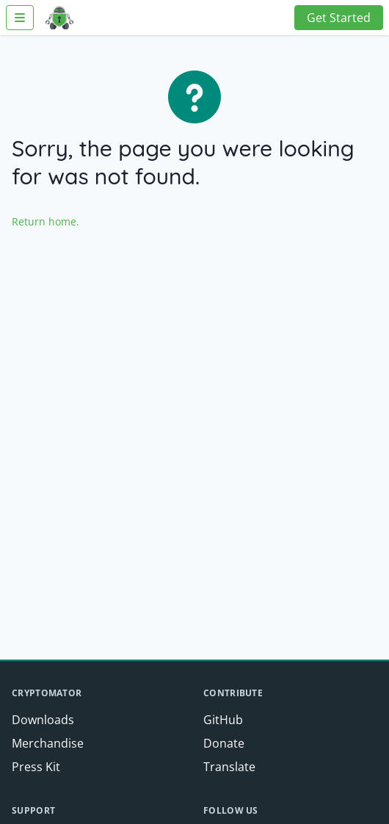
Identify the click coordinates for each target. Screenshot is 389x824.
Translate (229, 767)
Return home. (45, 221)
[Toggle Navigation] (20, 17)
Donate (223, 743)
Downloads (43, 720)
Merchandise (48, 743)
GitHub (223, 720)
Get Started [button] (339, 18)
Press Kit (36, 767)
